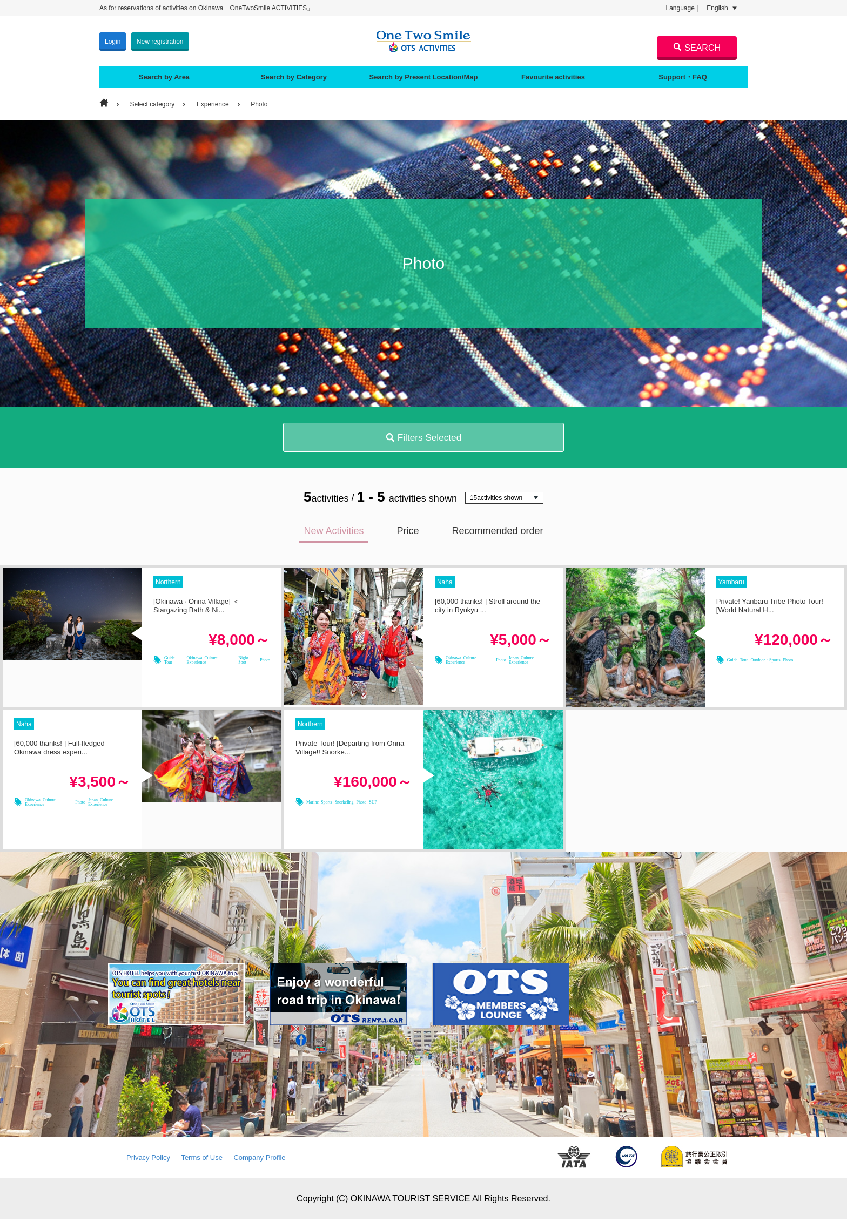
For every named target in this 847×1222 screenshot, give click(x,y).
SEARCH (697, 47)
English (722, 8)
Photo (259, 101)
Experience (213, 101)
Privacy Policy (148, 1160)
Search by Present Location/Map (423, 74)
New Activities (334, 533)
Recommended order (497, 533)
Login (112, 40)
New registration (160, 40)
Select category (152, 101)
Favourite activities (553, 74)
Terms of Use (202, 1160)
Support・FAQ (682, 74)
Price (407, 533)
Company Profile (259, 1160)
